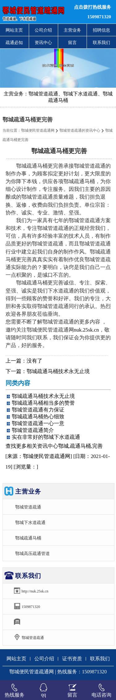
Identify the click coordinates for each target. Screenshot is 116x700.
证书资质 (72, 658)
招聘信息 (101, 30)
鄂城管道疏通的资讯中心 (79, 130)
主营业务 (72, 30)
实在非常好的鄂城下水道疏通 (46, 437)
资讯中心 (43, 42)
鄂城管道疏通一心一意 (38, 423)
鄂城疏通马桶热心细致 (38, 417)
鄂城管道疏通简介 (33, 430)
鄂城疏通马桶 (28, 537)
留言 (72, 42)
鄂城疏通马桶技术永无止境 (58, 371)
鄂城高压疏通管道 (32, 553)
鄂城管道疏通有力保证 (38, 410)
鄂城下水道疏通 (30, 522)
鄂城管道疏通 (28, 506)
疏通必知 (14, 42)
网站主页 (14, 30)
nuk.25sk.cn (86, 330)
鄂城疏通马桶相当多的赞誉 (43, 403)
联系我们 (101, 42)
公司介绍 (43, 30)
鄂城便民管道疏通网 (37, 130)
